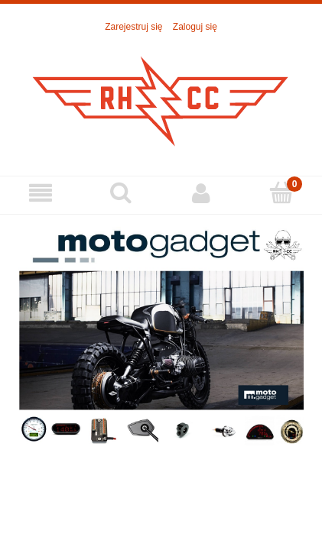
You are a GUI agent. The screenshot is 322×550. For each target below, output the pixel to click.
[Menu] (40, 192)
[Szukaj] (120, 192)
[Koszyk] (282, 192)
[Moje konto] (201, 192)
